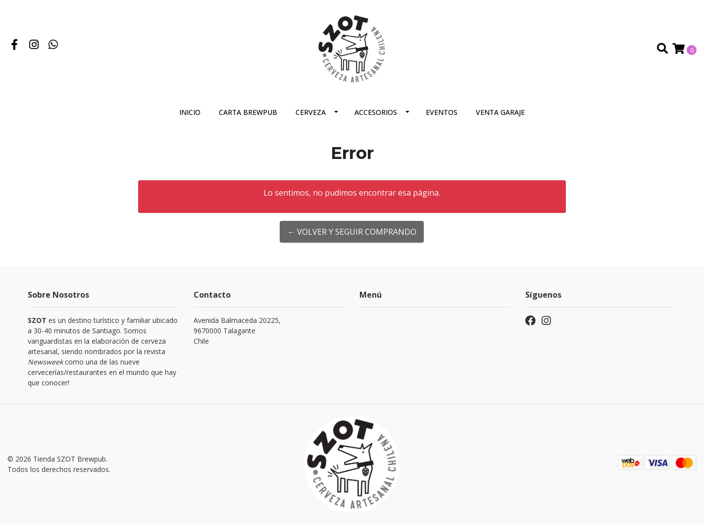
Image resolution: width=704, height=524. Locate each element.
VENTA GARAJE (500, 112)
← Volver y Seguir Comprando (351, 231)
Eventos (441, 112)
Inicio (190, 112)
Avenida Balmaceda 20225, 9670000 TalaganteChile (237, 330)
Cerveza (311, 112)
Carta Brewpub (248, 112)
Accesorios (375, 112)
